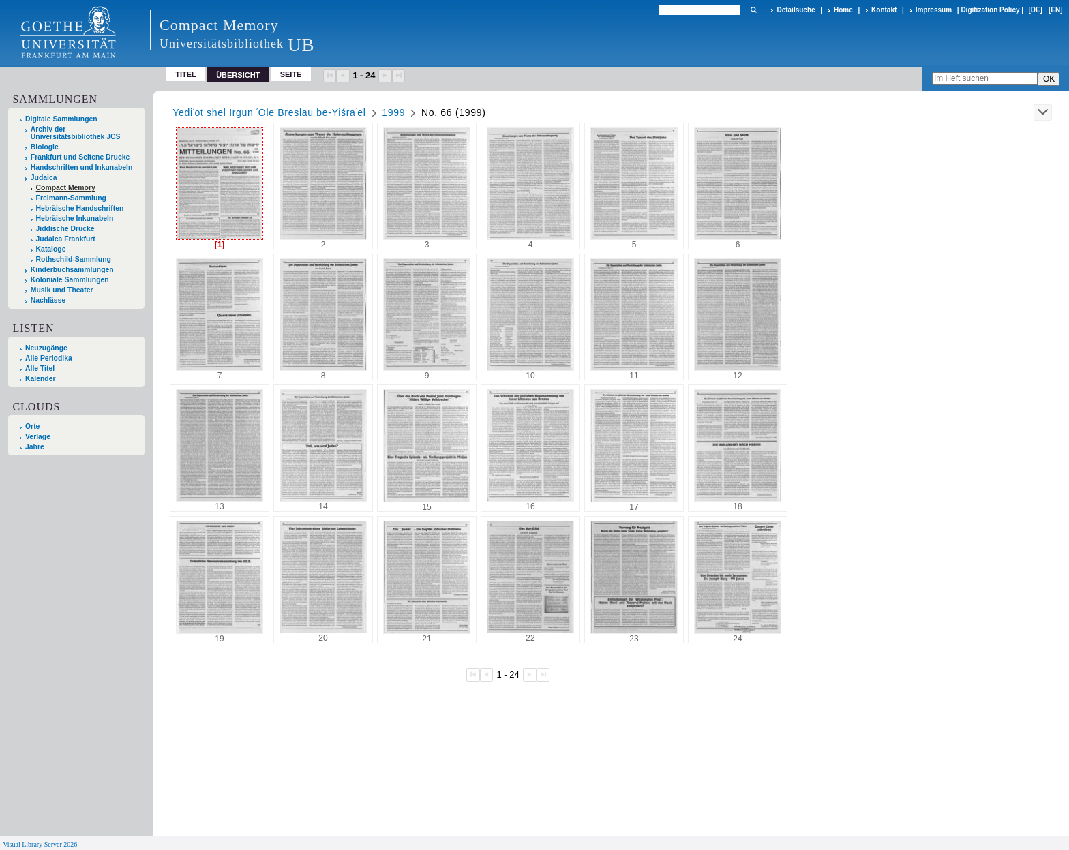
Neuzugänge (46, 348)
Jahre (34, 447)
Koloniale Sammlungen (70, 280)
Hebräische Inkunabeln (75, 218)
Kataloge (51, 249)
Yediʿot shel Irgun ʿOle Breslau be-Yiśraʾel (268, 112)
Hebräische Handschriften (80, 208)
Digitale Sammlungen (61, 119)
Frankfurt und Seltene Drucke (80, 157)
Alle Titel (40, 368)
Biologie (45, 147)
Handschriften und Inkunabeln (82, 167)
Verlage (37, 436)
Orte (32, 426)
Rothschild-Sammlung (73, 259)
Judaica (44, 177)
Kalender (40, 378)
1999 (393, 112)
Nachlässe (48, 300)
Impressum (934, 10)
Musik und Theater (62, 290)
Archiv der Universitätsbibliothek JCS (76, 132)
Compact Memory (65, 188)
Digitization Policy (990, 10)
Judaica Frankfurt (65, 239)
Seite (291, 74)
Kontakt (884, 10)
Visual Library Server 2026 (40, 844)
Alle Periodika (48, 358)
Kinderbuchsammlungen (72, 269)
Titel (185, 74)
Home (843, 10)
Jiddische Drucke (65, 228)
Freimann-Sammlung (71, 198)
